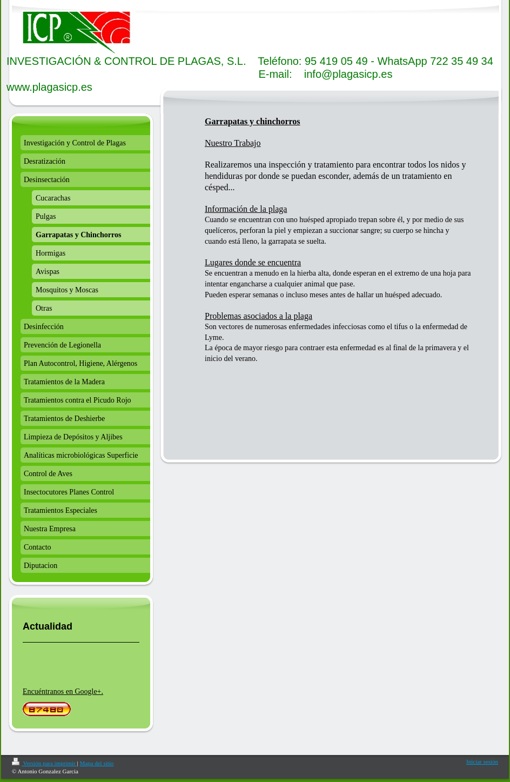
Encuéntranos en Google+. (63, 691)
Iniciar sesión (482, 761)
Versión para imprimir (44, 763)
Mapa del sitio (96, 763)
